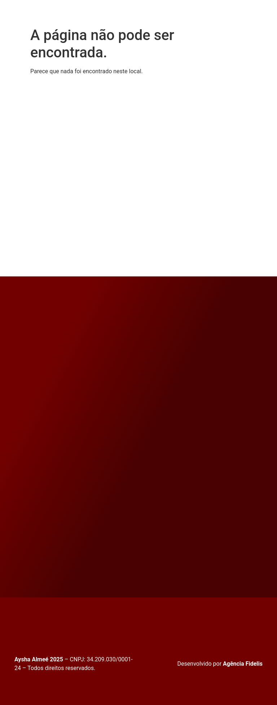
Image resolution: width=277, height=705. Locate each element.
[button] (131, 14)
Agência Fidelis (243, 663)
